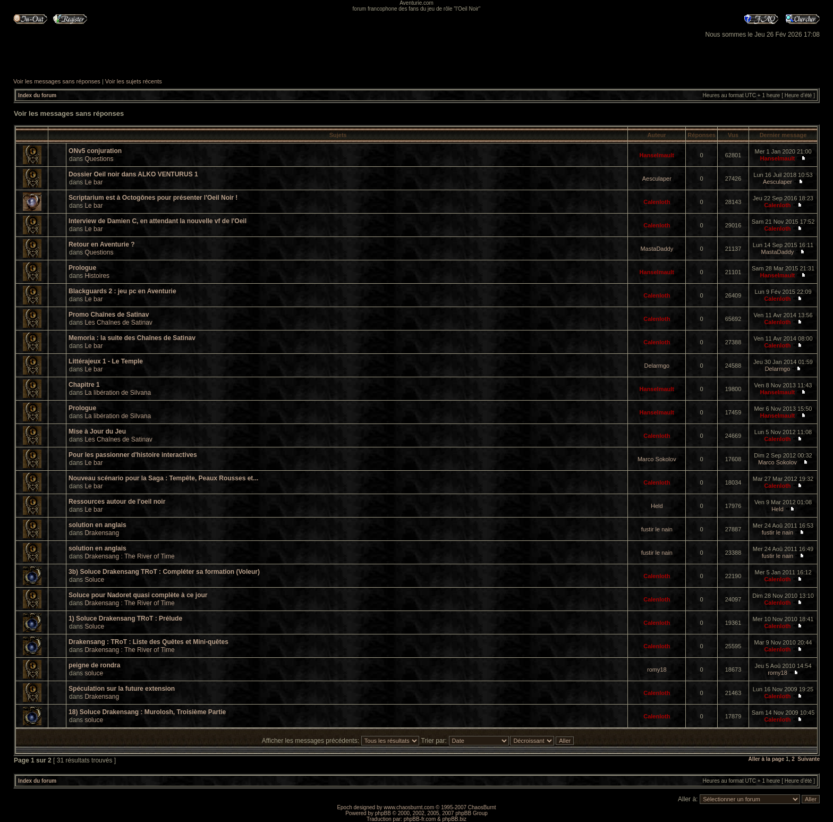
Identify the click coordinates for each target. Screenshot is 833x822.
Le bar (93, 182)
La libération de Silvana (117, 392)
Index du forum (37, 95)
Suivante (808, 759)
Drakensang (101, 533)
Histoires (96, 275)
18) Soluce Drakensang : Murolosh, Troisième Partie (147, 712)
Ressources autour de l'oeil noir (117, 501)
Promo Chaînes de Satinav (109, 314)
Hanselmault (657, 155)
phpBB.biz (454, 819)
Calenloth (656, 202)
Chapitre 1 (84, 384)
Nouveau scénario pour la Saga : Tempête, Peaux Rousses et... (163, 478)
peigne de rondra (94, 665)
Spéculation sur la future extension (122, 688)
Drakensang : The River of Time (129, 556)
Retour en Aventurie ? (101, 244)
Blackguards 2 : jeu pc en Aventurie (122, 291)
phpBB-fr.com (420, 819)
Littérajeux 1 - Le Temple (106, 361)
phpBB (383, 813)
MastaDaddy (656, 248)
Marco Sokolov (657, 459)
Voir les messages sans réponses (56, 81)
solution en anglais (97, 525)
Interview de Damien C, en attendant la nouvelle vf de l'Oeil (157, 221)
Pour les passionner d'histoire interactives (133, 455)
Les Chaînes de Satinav (118, 322)
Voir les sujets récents (133, 81)
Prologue (82, 268)
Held (657, 506)
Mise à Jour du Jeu (97, 431)
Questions (98, 159)
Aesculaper (657, 178)
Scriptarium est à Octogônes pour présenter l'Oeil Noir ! (153, 197)
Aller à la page (766, 759)
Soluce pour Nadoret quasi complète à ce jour (138, 595)
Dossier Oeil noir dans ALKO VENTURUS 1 (133, 174)
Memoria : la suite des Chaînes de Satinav (132, 338)
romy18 (657, 669)
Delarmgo (656, 365)
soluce (93, 673)
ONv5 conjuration (95, 151)
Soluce (94, 579)
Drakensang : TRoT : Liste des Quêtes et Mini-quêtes (148, 642)
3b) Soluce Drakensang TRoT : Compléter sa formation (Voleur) (164, 571)
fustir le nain (657, 529)
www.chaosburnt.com (409, 807)
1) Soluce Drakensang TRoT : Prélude (125, 618)
